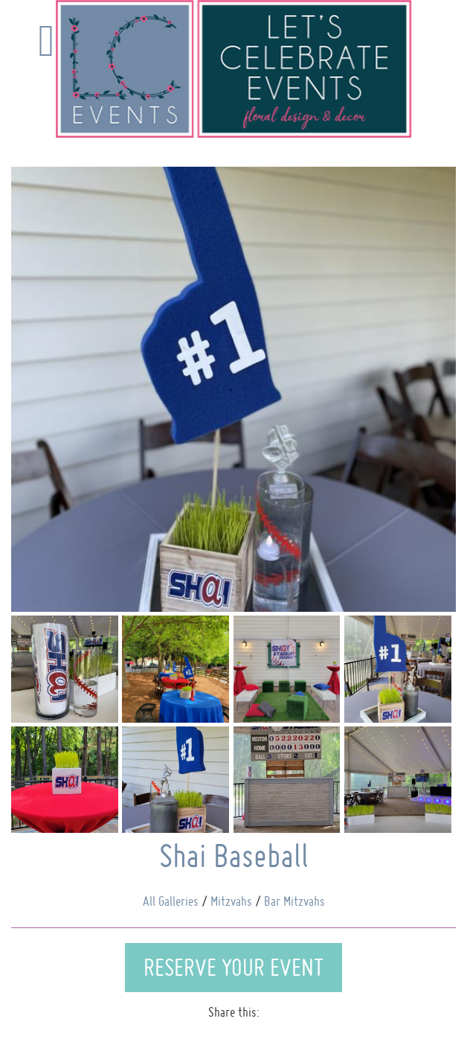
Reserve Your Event (233, 967)
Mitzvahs (231, 901)
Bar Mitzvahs (294, 901)
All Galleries (171, 901)
